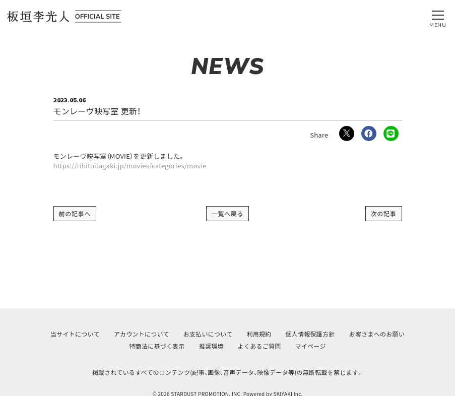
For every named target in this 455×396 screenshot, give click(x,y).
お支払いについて (208, 333)
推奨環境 (211, 346)
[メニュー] (438, 17)
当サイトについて (75, 333)
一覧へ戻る (228, 213)
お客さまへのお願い (377, 333)
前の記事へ (75, 213)
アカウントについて (141, 333)
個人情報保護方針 (310, 333)
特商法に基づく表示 (156, 346)
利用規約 (258, 333)
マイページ (310, 346)
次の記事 (384, 213)
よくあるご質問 (259, 346)
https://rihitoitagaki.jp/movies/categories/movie (130, 165)
